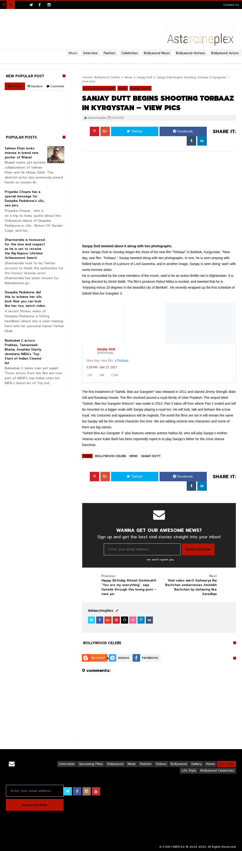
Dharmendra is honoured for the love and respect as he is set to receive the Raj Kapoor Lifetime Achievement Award (25, 249)
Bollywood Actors (225, 53)
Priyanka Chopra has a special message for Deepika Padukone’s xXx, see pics (24, 199)
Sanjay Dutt (151, 456)
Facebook (183, 131)
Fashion (145, 764)
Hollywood (115, 764)
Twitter (135, 131)
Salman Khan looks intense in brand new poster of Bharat (22, 153)
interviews (67, 764)
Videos (161, 764)
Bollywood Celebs (110, 456)
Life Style (189, 770)
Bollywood (179, 764)
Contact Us (231, 5)
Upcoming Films (91, 764)
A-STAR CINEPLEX (172, 847)
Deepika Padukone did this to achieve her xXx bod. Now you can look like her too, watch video (25, 299)
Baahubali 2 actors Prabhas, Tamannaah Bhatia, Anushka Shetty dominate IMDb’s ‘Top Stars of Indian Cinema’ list (23, 351)
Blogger (98, 658)
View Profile (99, 610)
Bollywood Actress (190, 53)
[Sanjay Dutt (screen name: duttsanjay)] (164, 351)
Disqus (123, 658)
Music (73, 53)
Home (210, 764)
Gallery (196, 764)
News (134, 456)
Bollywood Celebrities (217, 770)
